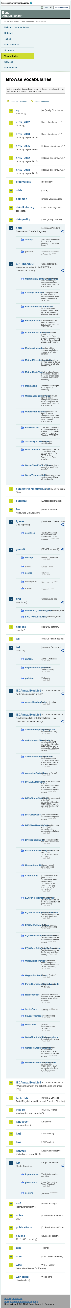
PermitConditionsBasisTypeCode (32, 984)
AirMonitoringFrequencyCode (32, 729)
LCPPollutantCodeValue (32, 332)
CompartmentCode (32, 865)
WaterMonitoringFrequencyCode (32, 1037)
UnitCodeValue (32, 449)
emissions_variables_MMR (32, 610)
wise (19, 1264)
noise (19, 1215)
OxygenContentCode (32, 975)
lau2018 (21, 1150)
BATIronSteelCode (32, 840)
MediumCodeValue (32, 348)
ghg (18, 598)
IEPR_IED (22, 1097)
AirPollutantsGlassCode (32, 740)
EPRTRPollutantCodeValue (32, 306)
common (21, 198)
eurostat (21, 500)
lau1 (18, 1133)
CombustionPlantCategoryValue (32, 279)
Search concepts (42, 101)
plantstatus (31, 1182)
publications (24, 1227)
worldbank (22, 1276)
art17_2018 (23, 169)
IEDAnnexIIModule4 (28, 1082)
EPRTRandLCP (25, 263)
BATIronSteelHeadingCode (32, 850)
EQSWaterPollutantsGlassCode (32, 935)
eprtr (19, 228)
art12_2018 (23, 134)
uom (19, 1256)
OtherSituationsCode (32, 961)
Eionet (16, 21)
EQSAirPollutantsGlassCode (32, 898)
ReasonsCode (32, 994)
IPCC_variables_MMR (32, 616)
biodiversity (23, 181)
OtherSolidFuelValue (32, 411)
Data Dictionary (27, 21)
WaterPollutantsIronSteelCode (32, 1062)
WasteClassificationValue (32, 465)
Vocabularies (11, 56)
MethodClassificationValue (32, 360)
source (28, 573)
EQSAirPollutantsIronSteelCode (32, 912)
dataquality (23, 219)
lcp (18, 1162)
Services (8, 62)
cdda (19, 190)
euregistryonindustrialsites (28, 488)
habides (21, 626)
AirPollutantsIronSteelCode (32, 756)
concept (29, 557)
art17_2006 (23, 146)
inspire (20, 1109)
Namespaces (10, 67)
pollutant (29, 678)
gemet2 (20, 549)
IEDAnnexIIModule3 (28, 714)
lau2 (18, 1142)
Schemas (9, 50)
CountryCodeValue (32, 292)
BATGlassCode (32, 814)
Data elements (11, 44)
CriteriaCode (31, 875)
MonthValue (31, 386)
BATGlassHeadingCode (32, 825)
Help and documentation (16, 27)
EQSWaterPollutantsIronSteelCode (32, 948)
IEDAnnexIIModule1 (28, 690)
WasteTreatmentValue (32, 475)
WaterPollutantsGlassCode (32, 1048)
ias (18, 638)
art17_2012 (23, 158)
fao (18, 509)
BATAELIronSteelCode (32, 798)
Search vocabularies (19, 101)
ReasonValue (32, 427)
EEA (18, 3)
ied (18, 647)
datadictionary (25, 207)
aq (17, 110)
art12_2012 (23, 122)
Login (46, 7)
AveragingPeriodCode (32, 773)
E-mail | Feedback (13, 1298)
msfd (19, 1203)
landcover (22, 1121)
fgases (20, 521)
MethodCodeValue (32, 372)
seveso (20, 1235)
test (18, 1247)
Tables (7, 39)
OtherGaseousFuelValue (32, 396)
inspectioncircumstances (32, 667)
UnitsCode (30, 1024)
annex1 (29, 659)
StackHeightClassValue (32, 441)
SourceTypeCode (32, 1016)
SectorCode (31, 1009)
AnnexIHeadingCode (32, 702)
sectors (29, 1193)
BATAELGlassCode (32, 782)
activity (29, 239)
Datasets (8, 33)
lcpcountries (31, 1174)
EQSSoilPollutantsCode (32, 925)
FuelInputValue (32, 320)
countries (30, 533)
